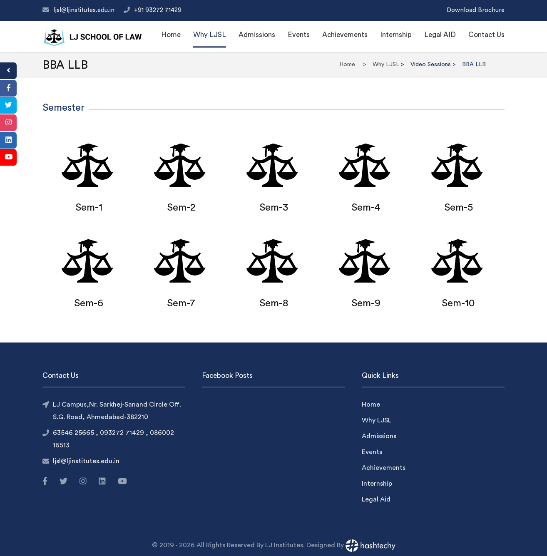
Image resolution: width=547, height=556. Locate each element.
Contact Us (486, 34)
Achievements (345, 34)
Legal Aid (376, 499)
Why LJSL (209, 34)
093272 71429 (123, 432)
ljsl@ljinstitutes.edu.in (85, 10)
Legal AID (440, 34)
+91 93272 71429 (158, 10)
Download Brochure (476, 10)
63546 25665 (74, 432)
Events (299, 34)
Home (171, 34)
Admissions (257, 34)
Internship (396, 34)
